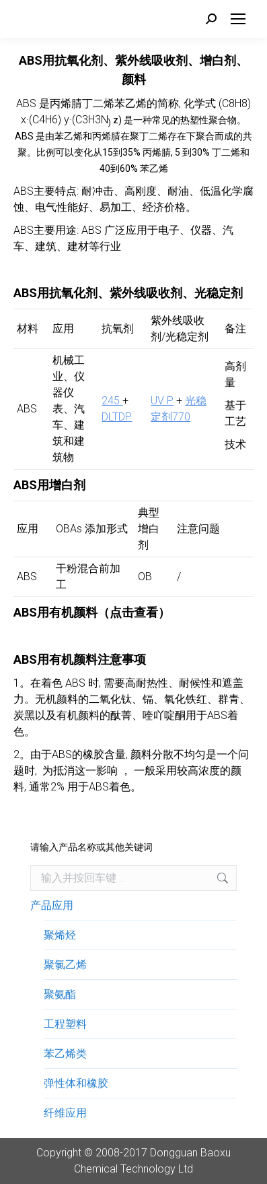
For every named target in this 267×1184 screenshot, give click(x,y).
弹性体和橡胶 (76, 1083)
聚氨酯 (60, 994)
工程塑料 (65, 1024)
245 (112, 400)
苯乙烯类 (65, 1053)
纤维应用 (65, 1113)
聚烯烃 (60, 935)
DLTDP (117, 416)
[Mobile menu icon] (238, 19)
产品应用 (51, 905)
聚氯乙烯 (65, 964)
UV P (162, 400)
